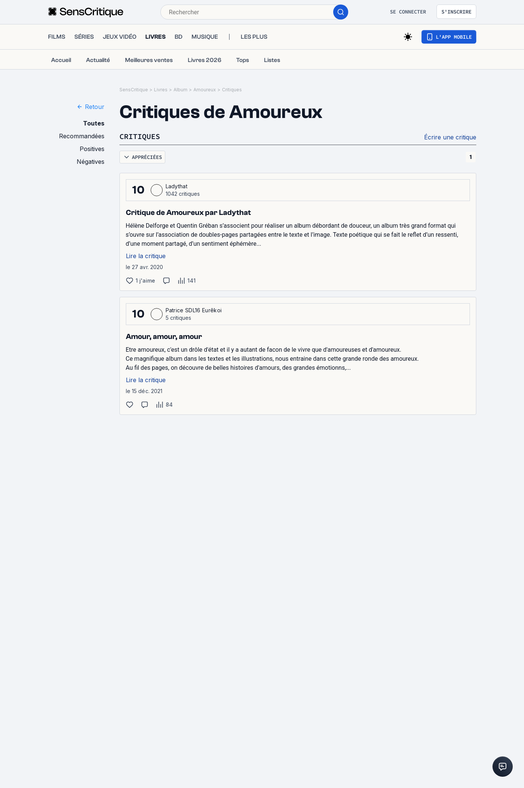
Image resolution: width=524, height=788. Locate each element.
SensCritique (133, 89)
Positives (92, 149)
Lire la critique (146, 256)
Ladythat (177, 186)
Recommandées (81, 136)
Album (180, 89)
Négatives (90, 161)
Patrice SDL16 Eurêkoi (194, 310)
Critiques (232, 89)
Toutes (93, 123)
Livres (161, 89)
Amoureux (204, 89)
